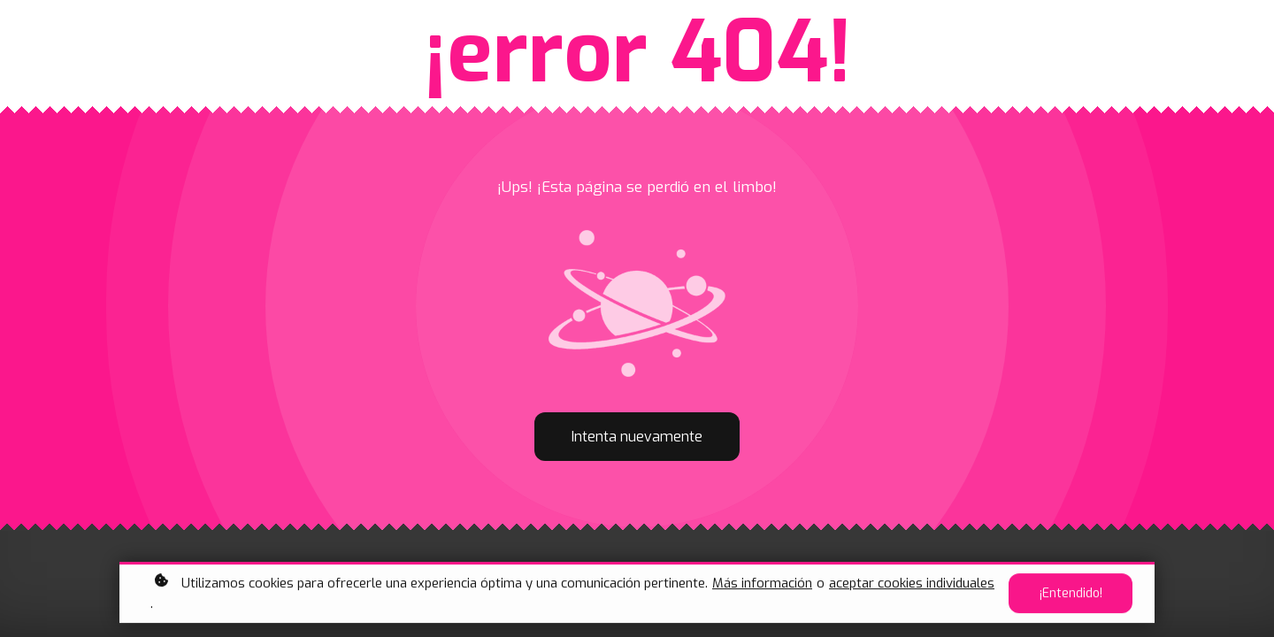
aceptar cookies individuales (911, 585)
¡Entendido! (1070, 595)
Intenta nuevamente (637, 436)
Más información (762, 585)
